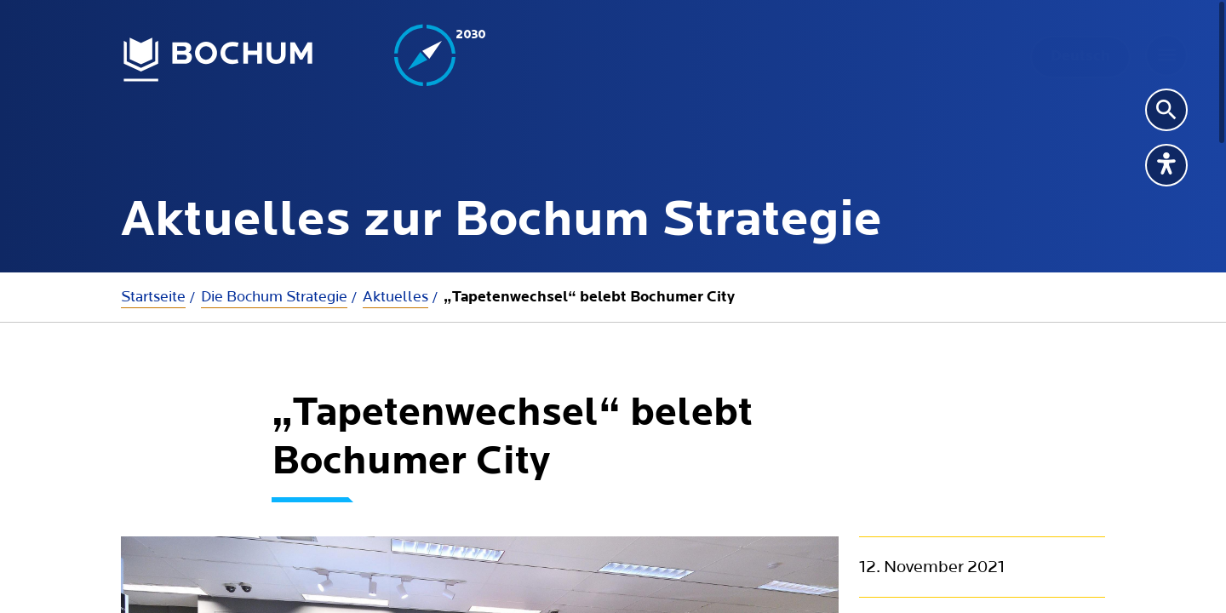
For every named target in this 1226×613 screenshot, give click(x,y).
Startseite (153, 296)
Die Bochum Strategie (274, 296)
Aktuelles (395, 296)
